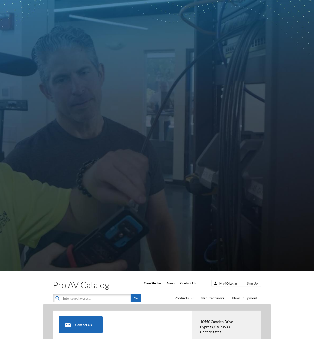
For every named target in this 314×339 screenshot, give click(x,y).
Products (183, 298)
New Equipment (245, 298)
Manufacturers (212, 298)
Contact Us (188, 283)
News (171, 283)
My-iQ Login (228, 283)
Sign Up (252, 283)
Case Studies (152, 283)
